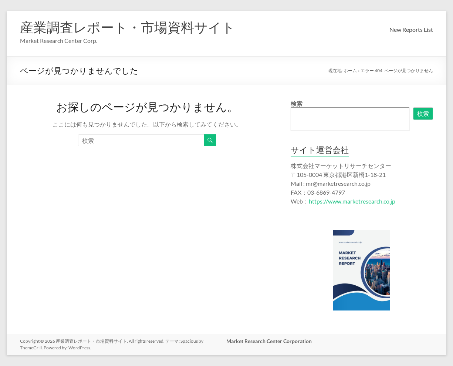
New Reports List (411, 29)
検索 (296, 103)
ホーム (350, 70)
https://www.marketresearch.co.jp (352, 201)
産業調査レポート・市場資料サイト (127, 27)
